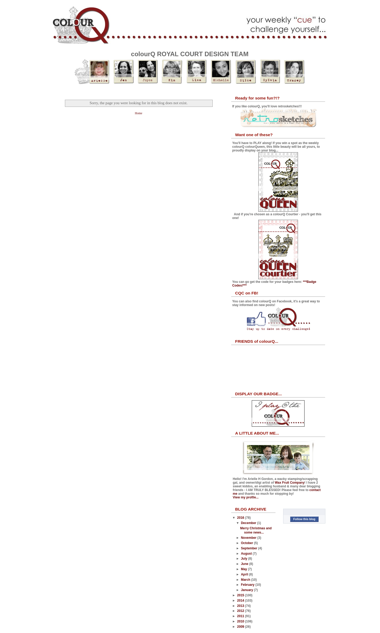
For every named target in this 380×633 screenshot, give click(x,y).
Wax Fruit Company (289, 482)
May (244, 569)
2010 (241, 621)
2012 (241, 611)
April (245, 574)
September (249, 548)
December (249, 523)
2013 (241, 606)
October (247, 543)
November (249, 538)
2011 (241, 616)
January (247, 590)
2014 (241, 600)
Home (138, 113)
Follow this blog (304, 519)
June (245, 564)
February (248, 585)
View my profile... (246, 497)
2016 (241, 518)
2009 (241, 627)
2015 (241, 595)
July (244, 558)
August (247, 553)
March (246, 580)
